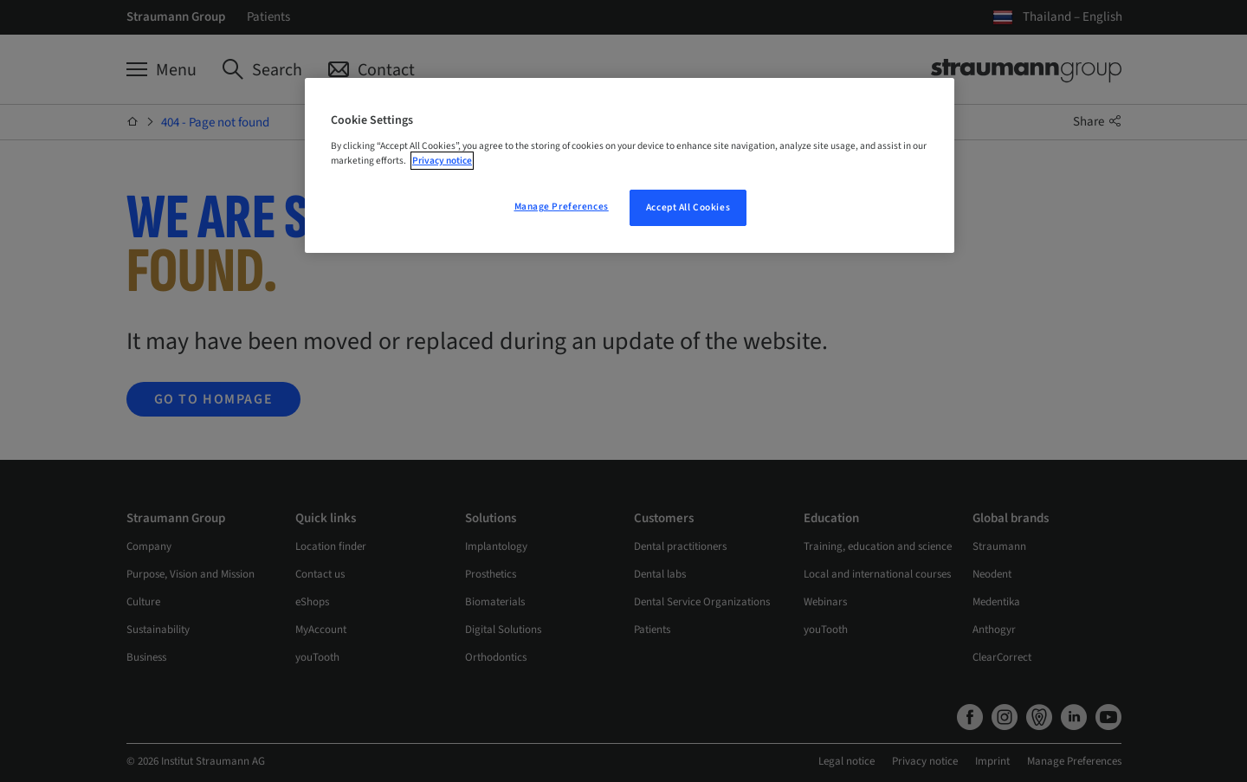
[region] (629, 165)
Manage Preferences (561, 206)
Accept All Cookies (688, 207)
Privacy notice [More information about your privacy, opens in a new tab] (442, 160)
